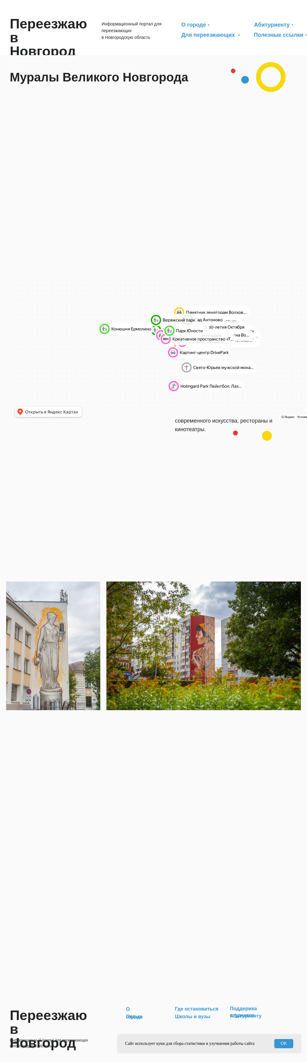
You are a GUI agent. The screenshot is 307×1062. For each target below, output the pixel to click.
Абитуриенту (272, 25)
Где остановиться (196, 1008)
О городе (193, 25)
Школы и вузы (192, 1016)
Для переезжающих (208, 35)
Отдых (134, 1016)
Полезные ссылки (278, 35)
